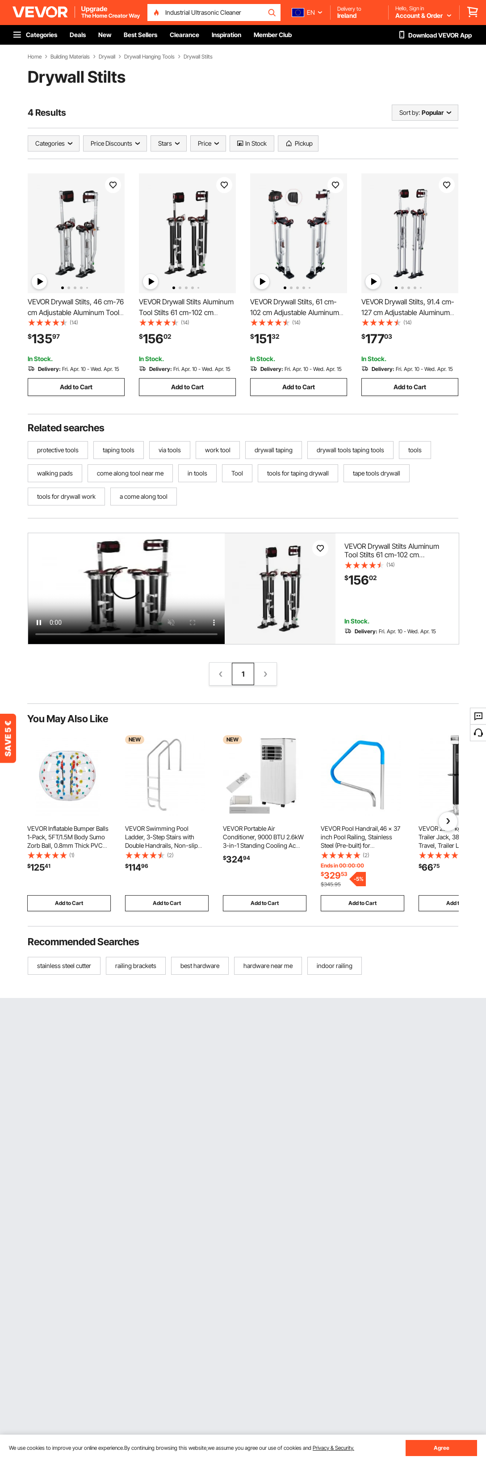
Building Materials (70, 57)
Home (35, 57)
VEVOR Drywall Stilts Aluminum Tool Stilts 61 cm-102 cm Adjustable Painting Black (186, 312)
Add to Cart (76, 387)
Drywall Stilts (198, 57)
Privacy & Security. (333, 1447)
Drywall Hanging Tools (149, 57)
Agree (441, 1447)
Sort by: (409, 112)
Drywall (107, 57)
